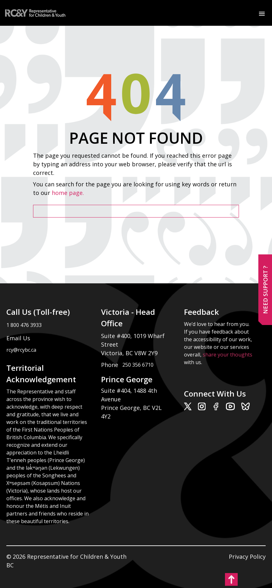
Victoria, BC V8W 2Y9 (130, 353)
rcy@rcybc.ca (21, 349)
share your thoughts (227, 354)
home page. (68, 193)
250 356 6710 (137, 364)
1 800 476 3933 (24, 325)
